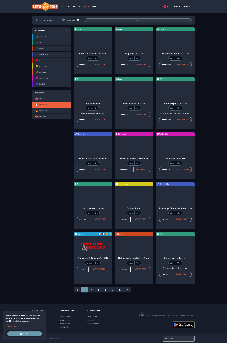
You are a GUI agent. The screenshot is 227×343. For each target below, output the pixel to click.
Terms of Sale (65, 323)
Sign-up (186, 6)
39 (119, 289)
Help (94, 6)
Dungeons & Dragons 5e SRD (93, 258)
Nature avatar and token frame (134, 258)
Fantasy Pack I (134, 208)
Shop (86, 6)
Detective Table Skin (175, 158)
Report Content (93, 323)
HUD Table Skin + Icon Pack (134, 158)
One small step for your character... (175, 113)
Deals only (68, 20)
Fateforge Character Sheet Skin (175, 208)
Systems (77, 6)
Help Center (92, 317)
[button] (165, 6)
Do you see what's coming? (93, 113)
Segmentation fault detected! (175, 268)
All (66, 30)
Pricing (66, 6)
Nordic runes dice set (93, 208)
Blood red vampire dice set (93, 53)
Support (90, 320)
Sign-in (176, 6)
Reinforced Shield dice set (175, 53)
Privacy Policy (65, 317)
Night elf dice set (134, 53)
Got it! (24, 333)
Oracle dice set (93, 103)
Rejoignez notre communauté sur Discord (171, 315)
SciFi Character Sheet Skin (93, 158)
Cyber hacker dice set (175, 258)
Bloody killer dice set (134, 103)
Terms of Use (65, 320)
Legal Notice (64, 327)
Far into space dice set (175, 103)
